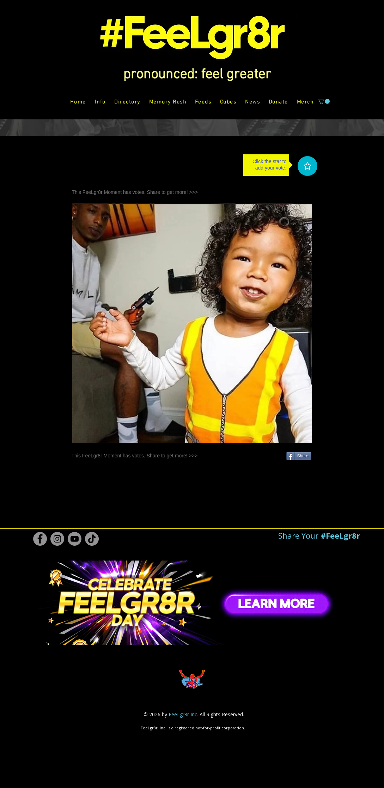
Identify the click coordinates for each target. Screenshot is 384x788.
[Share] (298, 456)
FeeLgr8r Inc (183, 714)
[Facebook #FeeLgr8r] (40, 539)
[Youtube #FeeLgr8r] (74, 539)
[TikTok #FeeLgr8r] (92, 539)
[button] (197, 74)
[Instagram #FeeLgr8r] (57, 539)
